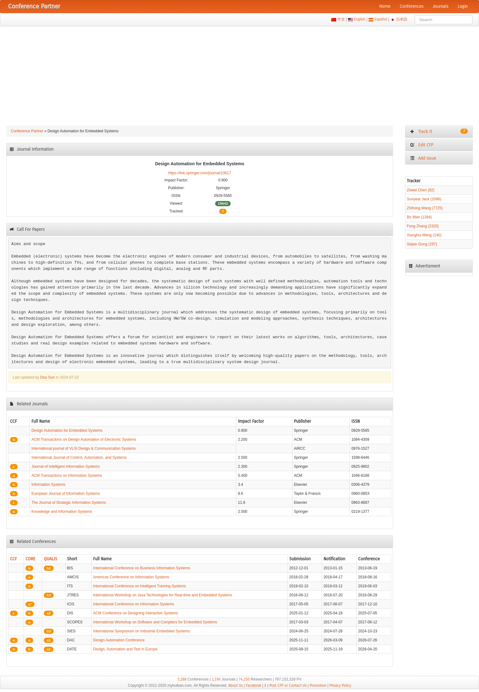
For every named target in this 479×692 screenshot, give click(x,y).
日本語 (402, 19)
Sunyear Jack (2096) (424, 199)
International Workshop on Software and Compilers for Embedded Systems (155, 622)
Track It (439, 131)
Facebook (253, 685)
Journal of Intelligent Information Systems (65, 466)
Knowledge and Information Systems (61, 511)
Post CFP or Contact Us (288, 685)
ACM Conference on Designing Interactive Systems (135, 613)
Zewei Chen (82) (421, 190)
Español (380, 19)
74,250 (244, 679)
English (360, 19)
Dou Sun (47, 377)
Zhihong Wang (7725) (425, 208)
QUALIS (50, 559)
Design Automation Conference (119, 640)
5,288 (182, 679)
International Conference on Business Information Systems (141, 568)
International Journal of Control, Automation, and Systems (79, 457)
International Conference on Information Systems (133, 604)
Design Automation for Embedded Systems (66, 430)
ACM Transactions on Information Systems (66, 475)
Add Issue (423, 158)
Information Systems (48, 484)
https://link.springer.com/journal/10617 (199, 173)
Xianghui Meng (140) (424, 235)
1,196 (216, 679)
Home (385, 6)
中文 (341, 19)
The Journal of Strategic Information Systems (68, 502)
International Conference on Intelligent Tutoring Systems (139, 586)
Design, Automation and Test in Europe (125, 649)
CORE (30, 559)
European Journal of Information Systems (65, 493)
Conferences (411, 6)
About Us (235, 685)
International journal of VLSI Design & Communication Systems (83, 448)
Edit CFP (421, 145)
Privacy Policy (340, 685)
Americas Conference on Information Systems (131, 577)
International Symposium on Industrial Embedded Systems (141, 631)
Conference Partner (27, 131)
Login (463, 6)
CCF (13, 559)
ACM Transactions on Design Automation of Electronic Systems (83, 439)
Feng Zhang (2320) (423, 226)
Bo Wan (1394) (419, 217)
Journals (440, 6)
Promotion (318, 685)
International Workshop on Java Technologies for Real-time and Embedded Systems (162, 595)
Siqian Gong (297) (422, 244)
